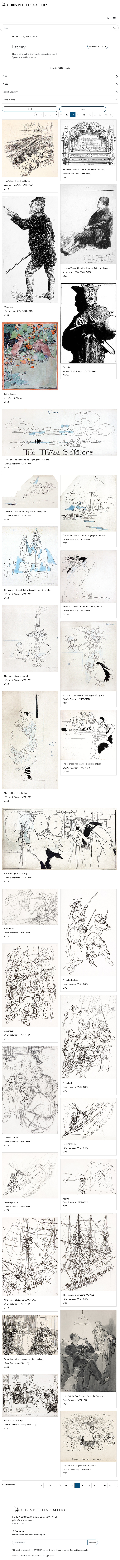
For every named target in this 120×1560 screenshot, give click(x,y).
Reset (82, 109)
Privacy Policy (60, 1549)
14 (78, 114)
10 (56, 114)
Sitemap (51, 1555)
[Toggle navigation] (114, 18)
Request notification (97, 46)
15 (84, 114)
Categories (24, 36)
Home (15, 36)
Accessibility (36, 1555)
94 (106, 114)
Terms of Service (76, 1549)
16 (90, 114)
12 (67, 114)
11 (61, 114)
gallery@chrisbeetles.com (23, 1520)
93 (100, 114)
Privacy (44, 1555)
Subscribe (92, 1542)
